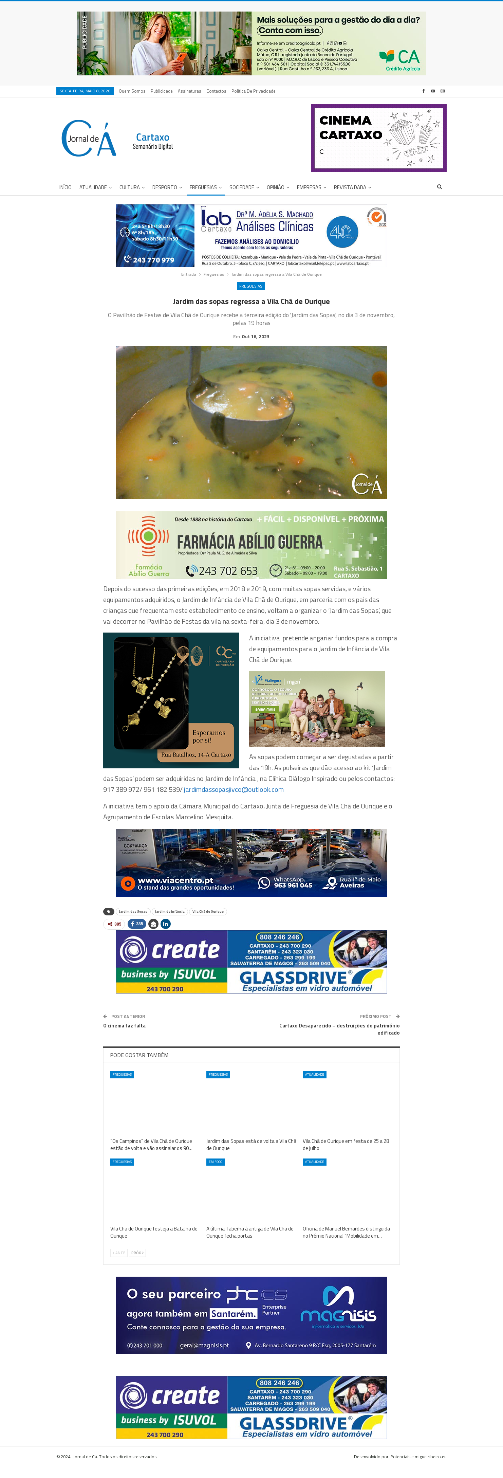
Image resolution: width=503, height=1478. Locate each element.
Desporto (164, 187)
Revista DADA (350, 187)
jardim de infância (170, 922)
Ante (119, 1263)
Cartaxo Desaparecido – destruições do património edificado (339, 1039)
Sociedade (241, 187)
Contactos (216, 91)
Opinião (275, 187)
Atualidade (93, 187)
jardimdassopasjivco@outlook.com (234, 800)
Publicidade (162, 91)
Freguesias (203, 187)
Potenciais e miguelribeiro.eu (419, 1467)
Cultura (129, 187)
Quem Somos (132, 91)
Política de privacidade (253, 91)
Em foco (215, 1172)
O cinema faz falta (124, 1036)
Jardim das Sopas (133, 922)
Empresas (309, 187)
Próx (137, 1263)
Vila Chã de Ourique (208, 922)
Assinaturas (189, 91)
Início (65, 187)
